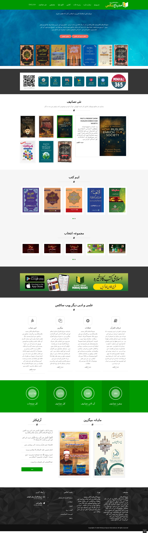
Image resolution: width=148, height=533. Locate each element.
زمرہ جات (77, 5)
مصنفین (52, 5)
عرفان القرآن (115, 328)
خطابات (88, 328)
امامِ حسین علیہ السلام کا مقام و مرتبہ (39, 450)
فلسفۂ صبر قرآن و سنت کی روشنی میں (38, 445)
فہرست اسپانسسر (67, 514)
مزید (32, 469)
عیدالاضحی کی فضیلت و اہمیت (41, 462)
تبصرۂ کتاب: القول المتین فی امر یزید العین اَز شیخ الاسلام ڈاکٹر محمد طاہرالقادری (38, 431)
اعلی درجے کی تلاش (80, 36)
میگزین (60, 328)
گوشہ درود (69, 510)
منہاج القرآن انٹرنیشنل (65, 498)
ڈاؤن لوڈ (61, 5)
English (32, 5)
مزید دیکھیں (79, 142)
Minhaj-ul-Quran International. (108, 528)
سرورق (96, 5)
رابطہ (71, 518)
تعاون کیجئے (65, 36)
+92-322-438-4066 (37, 505)
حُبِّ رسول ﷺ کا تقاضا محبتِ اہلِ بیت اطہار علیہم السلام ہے (39, 456)
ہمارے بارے (87, 5)
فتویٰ (71, 506)
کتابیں (69, 5)
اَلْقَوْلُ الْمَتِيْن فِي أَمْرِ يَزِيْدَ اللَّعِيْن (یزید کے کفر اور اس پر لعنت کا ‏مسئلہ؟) (37, 439)
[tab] (65, 126)
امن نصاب (32, 328)
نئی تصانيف (43, 5)
